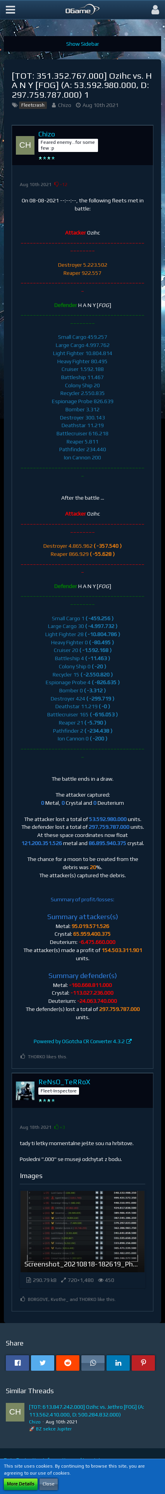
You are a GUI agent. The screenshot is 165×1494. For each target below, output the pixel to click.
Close (49, 1484)
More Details (20, 1484)
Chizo (64, 105)
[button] (10, 9)
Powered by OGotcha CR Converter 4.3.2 (79, 1041)
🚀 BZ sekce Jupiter (50, 1429)
